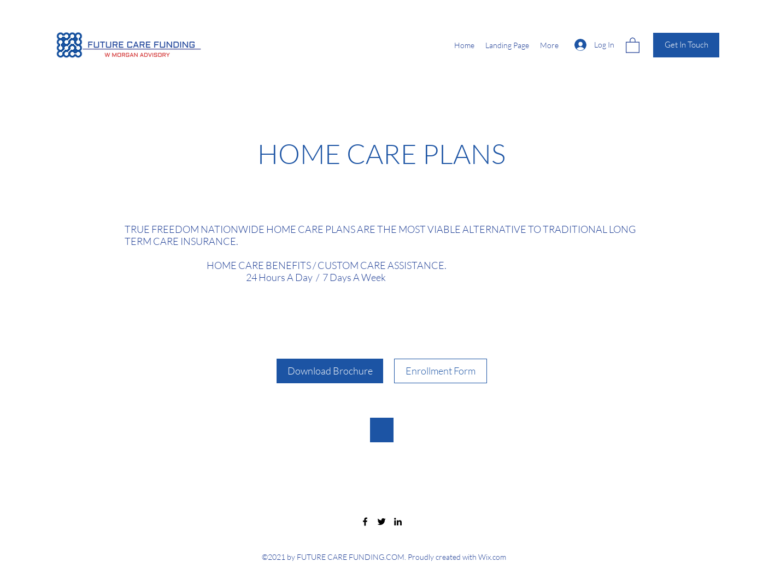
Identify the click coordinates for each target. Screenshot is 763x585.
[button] (632, 45)
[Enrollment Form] (440, 371)
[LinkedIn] (397, 521)
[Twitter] (381, 521)
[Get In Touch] (686, 45)
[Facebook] (365, 521)
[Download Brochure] (330, 371)
